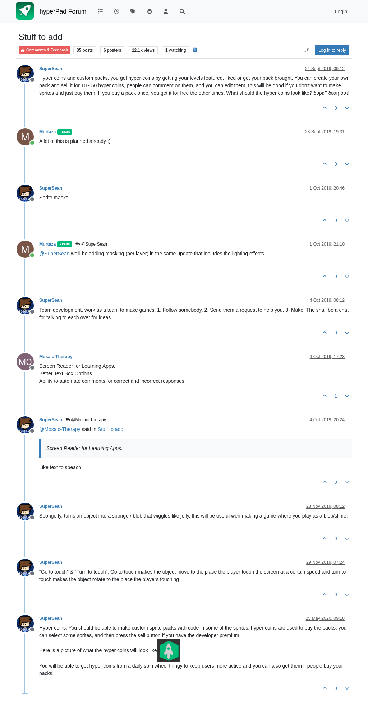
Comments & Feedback (44, 50)
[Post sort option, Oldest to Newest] (306, 50)
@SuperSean (91, 244)
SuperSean (50, 68)
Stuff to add (110, 429)
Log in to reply (332, 50)
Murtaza (47, 131)
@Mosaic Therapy (85, 419)
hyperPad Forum (63, 11)
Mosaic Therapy (56, 356)
